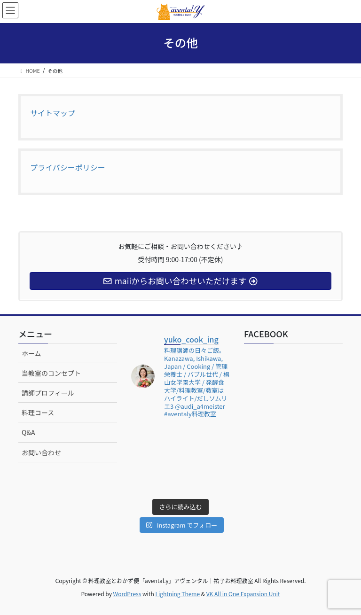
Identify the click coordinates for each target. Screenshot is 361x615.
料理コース (38, 412)
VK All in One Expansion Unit (243, 594)
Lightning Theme (177, 594)
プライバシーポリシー (67, 167)
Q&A (28, 432)
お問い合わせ (41, 452)
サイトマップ (52, 112)
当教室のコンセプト (51, 373)
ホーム (31, 353)
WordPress (127, 594)
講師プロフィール (48, 392)
